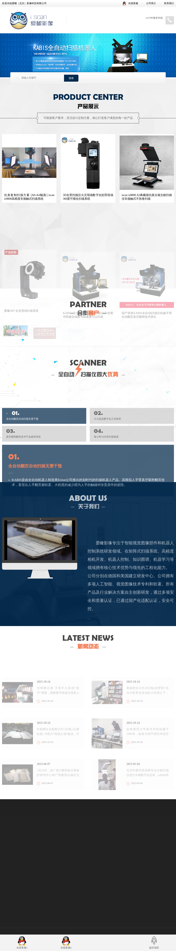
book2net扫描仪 (95, 805)
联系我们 (169, 3)
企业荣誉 (7, 899)
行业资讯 (105, 894)
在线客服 (130, 3)
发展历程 (7, 904)
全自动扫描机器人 (121, 805)
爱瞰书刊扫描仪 (29, 805)
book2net (75, 805)
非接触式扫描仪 (54, 805)
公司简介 (151, 3)
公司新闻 (105, 889)
